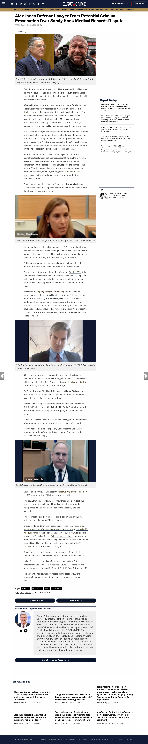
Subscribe (130, 10)
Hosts (91, 10)
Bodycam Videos (54, 10)
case (70, 526)
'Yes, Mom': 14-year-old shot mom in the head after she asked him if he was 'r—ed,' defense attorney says (115, 138)
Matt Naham (101, 703)
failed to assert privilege (62, 536)
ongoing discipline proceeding (50, 292)
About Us (33, 739)
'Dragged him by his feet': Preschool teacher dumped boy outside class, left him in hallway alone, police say (73, 697)
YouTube (139, 4)
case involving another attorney (72, 492)
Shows (64, 10)
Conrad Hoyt (19, 703)
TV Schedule (40, 10)
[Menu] (4, 4)
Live (16, 10)
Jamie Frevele (19, 723)
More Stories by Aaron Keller (56, 660)
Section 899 (75, 272)
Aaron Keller (20, 25)
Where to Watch (28, 10)
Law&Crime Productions (78, 10)
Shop (106, 10)
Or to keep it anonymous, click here (118, 196)
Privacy (60, 739)
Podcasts (99, 10)
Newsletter (52, 739)
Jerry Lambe (60, 703)
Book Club (114, 10)
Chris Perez (59, 723)
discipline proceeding (33, 112)
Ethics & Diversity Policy (99, 739)
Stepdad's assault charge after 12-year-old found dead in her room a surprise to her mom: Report (30, 717)
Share (20, 31)
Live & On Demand (120, 4)
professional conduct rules (73, 382)
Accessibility (70, 739)
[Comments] (15, 28)
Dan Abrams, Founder (125, 739)
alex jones (26, 588)
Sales (122, 10)
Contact (113, 739)
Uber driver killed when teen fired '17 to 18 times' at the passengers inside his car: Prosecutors (115, 129)
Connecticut (37, 588)
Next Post (146, 376)
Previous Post (2, 376)
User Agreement (82, 739)
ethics (47, 588)
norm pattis (56, 588)
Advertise (42, 739)
